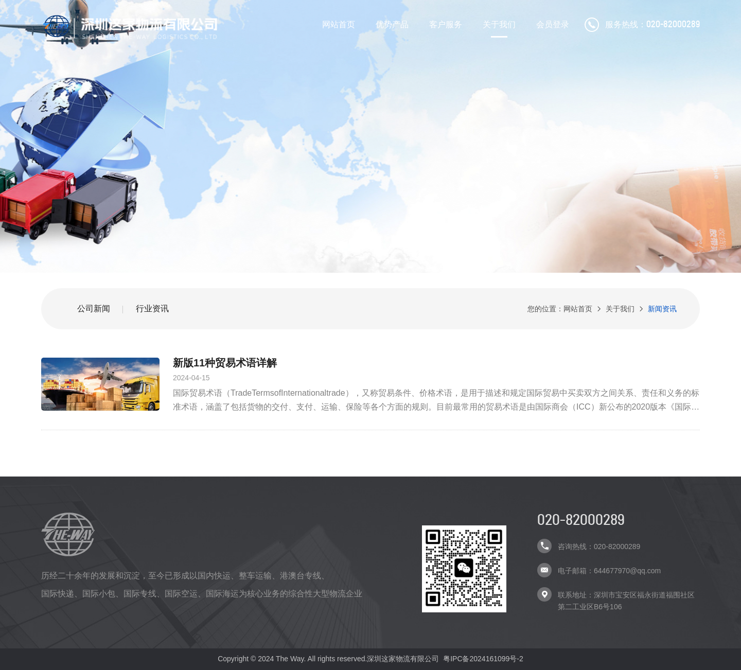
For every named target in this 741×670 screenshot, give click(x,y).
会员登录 (552, 24)
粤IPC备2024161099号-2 (483, 659)
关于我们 (499, 24)
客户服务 (445, 24)
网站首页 (338, 24)
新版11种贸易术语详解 (225, 362)
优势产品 (392, 24)
